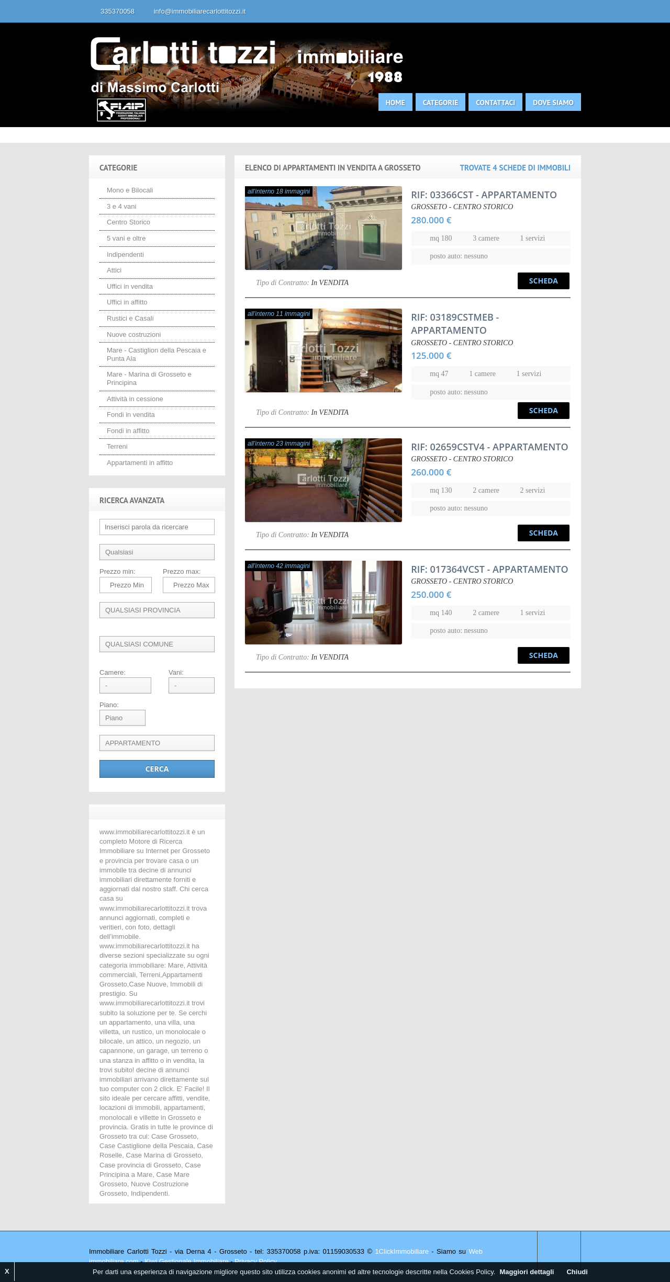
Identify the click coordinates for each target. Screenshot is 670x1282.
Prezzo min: (117, 571)
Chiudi (576, 1272)
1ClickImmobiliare (402, 1251)
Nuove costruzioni (134, 334)
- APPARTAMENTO (484, 194)
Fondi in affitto (128, 431)
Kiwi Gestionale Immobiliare (186, 1261)
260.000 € (431, 472)
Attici (114, 270)
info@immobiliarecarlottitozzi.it (200, 11)
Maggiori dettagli (526, 1272)
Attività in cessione (135, 399)
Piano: (109, 705)
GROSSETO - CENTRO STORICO (462, 207)
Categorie (440, 102)
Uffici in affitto (127, 302)
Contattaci (495, 102)
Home (395, 102)
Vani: (176, 672)
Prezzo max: (181, 571)
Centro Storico (128, 222)
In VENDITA (330, 283)
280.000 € (431, 220)
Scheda (543, 281)
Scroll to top (559, 1251)
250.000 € (431, 594)
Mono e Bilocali (130, 190)
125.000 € (431, 355)
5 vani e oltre (126, 238)
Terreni (117, 446)
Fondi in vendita (131, 414)
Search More (569, 148)
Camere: (112, 672)
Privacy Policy (255, 1261)
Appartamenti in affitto (140, 463)
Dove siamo (553, 102)
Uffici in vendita (130, 286)
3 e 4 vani (121, 206)
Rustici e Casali (130, 318)
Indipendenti (125, 254)
